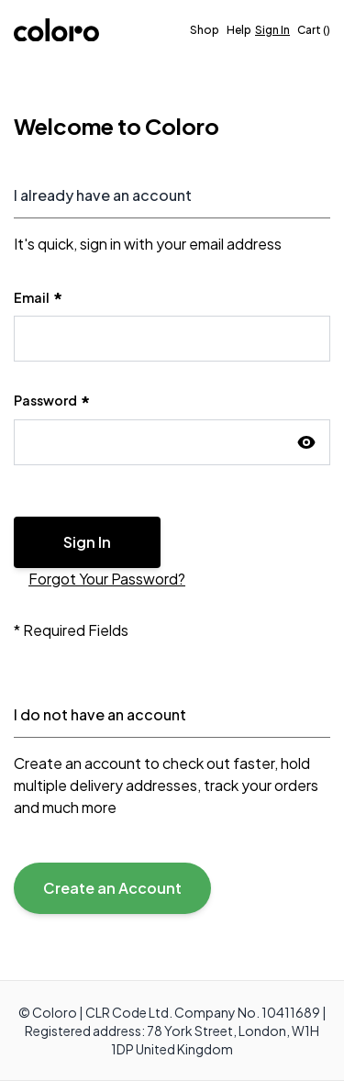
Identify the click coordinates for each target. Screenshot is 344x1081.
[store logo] (56, 29)
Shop (204, 30)
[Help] (239, 30)
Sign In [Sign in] (272, 30)
